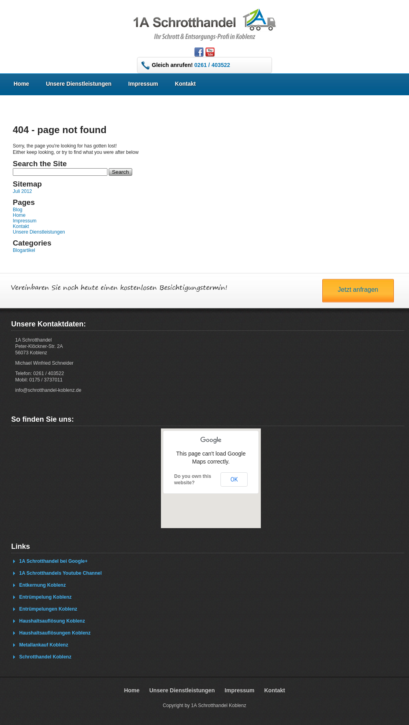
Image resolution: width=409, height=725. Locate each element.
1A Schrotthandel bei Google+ (53, 561)
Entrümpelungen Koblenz (48, 609)
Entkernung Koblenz (42, 585)
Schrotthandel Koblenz (45, 657)
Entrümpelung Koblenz (45, 597)
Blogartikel (24, 250)
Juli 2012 (22, 191)
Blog (17, 209)
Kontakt (185, 84)
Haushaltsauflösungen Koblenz (55, 633)
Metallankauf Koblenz (43, 645)
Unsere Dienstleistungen (78, 84)
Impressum (143, 84)
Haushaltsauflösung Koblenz (52, 621)
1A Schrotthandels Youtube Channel (60, 573)
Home (21, 84)
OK (234, 479)
